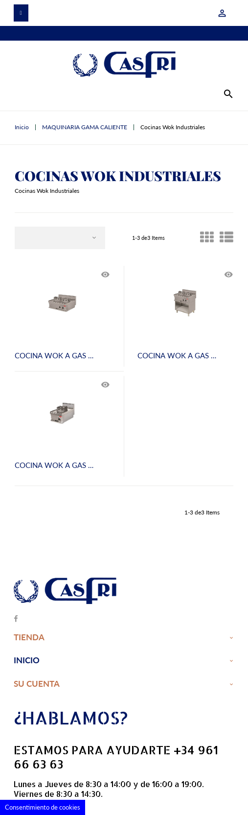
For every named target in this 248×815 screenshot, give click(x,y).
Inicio (27, 660)
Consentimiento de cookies (42, 807)
